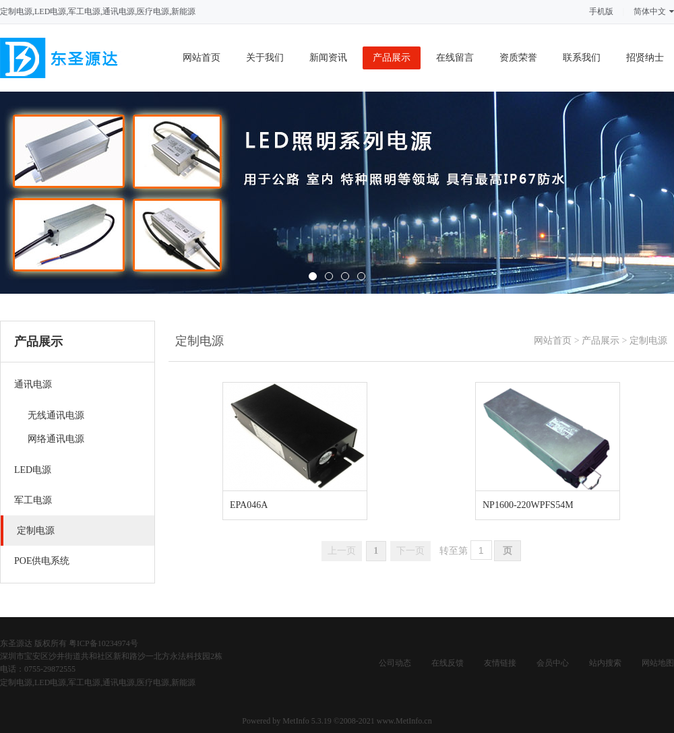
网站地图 (658, 663)
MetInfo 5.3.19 (306, 721)
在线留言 (455, 58)
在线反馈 (447, 663)
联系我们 (582, 58)
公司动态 (395, 663)
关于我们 (265, 58)
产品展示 (391, 58)
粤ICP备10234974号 (103, 643)
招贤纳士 (645, 58)
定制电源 (648, 341)
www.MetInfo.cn (404, 721)
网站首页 (201, 58)
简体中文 (654, 11)
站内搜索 (605, 663)
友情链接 (500, 663)
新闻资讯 (328, 58)
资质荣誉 (518, 58)
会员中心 (553, 663)
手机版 (601, 11)
